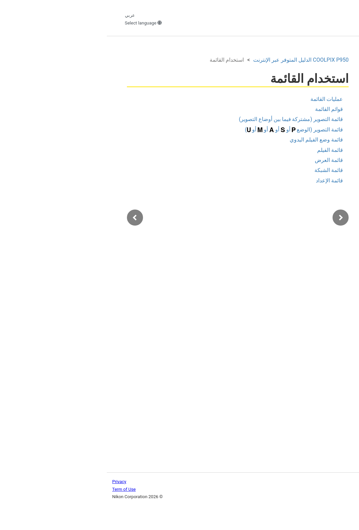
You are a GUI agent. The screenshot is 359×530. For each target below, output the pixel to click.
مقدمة (343, 121)
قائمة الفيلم (329, 350)
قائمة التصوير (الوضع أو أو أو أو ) (308, 313)
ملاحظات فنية (335, 464)
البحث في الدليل (337, 49)
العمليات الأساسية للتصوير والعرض (312, 170)
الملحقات (340, 431)
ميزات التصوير (335, 186)
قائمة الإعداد (328, 399)
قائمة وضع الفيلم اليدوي (315, 334)
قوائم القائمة (328, 267)
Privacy (12, 481)
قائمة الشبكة (328, 383)
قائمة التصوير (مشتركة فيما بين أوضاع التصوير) (307, 288)
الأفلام (344, 218)
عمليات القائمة (326, 251)
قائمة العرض (328, 366)
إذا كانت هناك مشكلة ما (325, 448)
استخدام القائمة (333, 235)
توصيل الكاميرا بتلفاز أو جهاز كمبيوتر (311, 415)
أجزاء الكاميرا (336, 137)
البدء (346, 154)
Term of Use (17, 489)
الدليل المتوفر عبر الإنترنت (194, 60)
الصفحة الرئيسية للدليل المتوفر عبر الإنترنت (306, 93)
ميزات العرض (335, 202)
